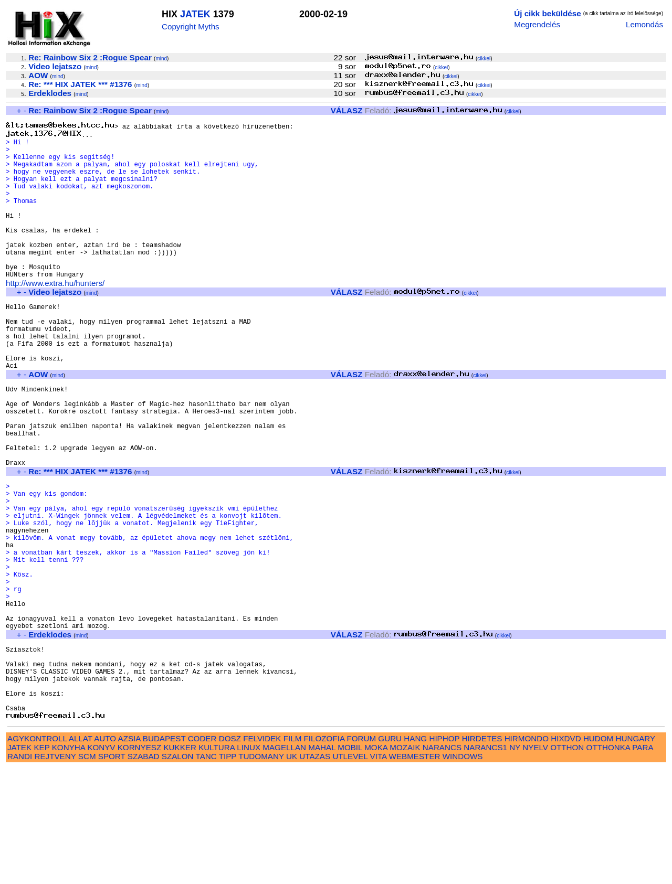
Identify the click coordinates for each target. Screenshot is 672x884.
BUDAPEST (164, 854)
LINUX (248, 863)
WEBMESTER (414, 872)
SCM (87, 872)
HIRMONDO (527, 854)
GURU (390, 854)
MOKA (375, 863)
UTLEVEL (350, 872)
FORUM (361, 854)
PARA (642, 863)
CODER (202, 854)
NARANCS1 (485, 863)
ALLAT (80, 854)
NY (514, 863)
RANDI (19, 872)
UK (291, 872)
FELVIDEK (262, 854)
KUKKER (179, 863)
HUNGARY (635, 854)
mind (161, 58)
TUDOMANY (261, 872)
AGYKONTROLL (37, 854)
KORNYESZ (140, 863)
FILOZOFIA (324, 854)
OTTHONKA (608, 863)
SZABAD (144, 872)
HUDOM (598, 854)
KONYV (101, 863)
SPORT (111, 872)
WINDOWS (463, 872)
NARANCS (442, 863)
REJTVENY (55, 872)
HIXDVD (566, 854)
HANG (415, 854)
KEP (41, 863)
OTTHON (567, 863)
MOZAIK (405, 863)
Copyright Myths (190, 26)
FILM (293, 854)
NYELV (535, 863)
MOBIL (350, 863)
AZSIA (129, 854)
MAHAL (321, 863)
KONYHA (68, 863)
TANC (206, 872)
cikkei (483, 58)
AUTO (105, 854)
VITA (378, 872)
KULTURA (216, 863)
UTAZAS (314, 872)
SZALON (178, 872)
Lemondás (644, 24)
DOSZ (230, 854)
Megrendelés (537, 24)
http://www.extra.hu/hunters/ (55, 315)
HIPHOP (444, 854)
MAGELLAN (284, 863)
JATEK (195, 14)
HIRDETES (482, 854)
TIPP (227, 872)
